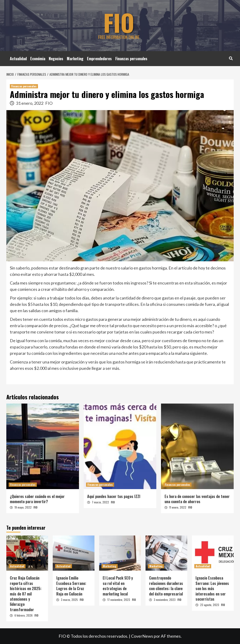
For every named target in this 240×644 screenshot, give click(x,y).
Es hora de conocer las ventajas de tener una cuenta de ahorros (197, 499)
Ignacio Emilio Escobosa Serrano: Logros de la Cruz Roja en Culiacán (71, 585)
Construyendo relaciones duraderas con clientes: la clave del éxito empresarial (166, 585)
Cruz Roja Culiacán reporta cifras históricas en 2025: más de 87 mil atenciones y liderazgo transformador (25, 593)
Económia (37, 58)
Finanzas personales (131, 58)
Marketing (75, 58)
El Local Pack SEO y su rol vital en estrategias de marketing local (118, 585)
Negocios (56, 58)
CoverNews (142, 636)
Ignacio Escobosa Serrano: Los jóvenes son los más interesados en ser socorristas (212, 588)
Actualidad (18, 58)
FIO (118, 22)
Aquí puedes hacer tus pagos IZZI (113, 496)
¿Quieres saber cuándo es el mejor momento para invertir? (37, 499)
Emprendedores (99, 58)
